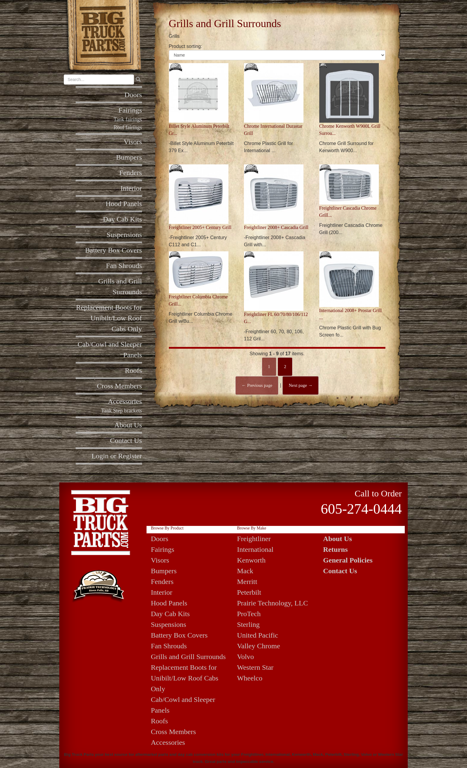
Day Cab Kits (122, 219)
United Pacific (257, 635)
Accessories (125, 401)
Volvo (245, 656)
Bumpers (129, 157)
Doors (133, 95)
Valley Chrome (258, 646)
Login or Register (116, 456)
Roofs (133, 370)
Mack (245, 571)
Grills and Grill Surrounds (188, 656)
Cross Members (119, 386)
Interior (131, 188)
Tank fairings (127, 119)
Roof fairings (127, 127)
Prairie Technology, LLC (272, 603)
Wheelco (249, 678)
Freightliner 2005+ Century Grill (200, 227)
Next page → (300, 385)
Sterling (248, 624)
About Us (128, 425)
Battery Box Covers (113, 250)
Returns (335, 549)
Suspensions (124, 235)
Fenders (130, 173)
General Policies (348, 560)
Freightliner (254, 539)
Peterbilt (249, 592)
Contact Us (126, 440)
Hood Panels (124, 204)
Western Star (255, 667)
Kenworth (251, 560)
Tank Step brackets (121, 411)
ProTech (249, 614)
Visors (133, 142)
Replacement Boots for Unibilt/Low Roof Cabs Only (109, 318)
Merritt (247, 581)
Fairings (130, 110)
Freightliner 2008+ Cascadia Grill (276, 227)
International (255, 549)
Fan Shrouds (124, 265)
